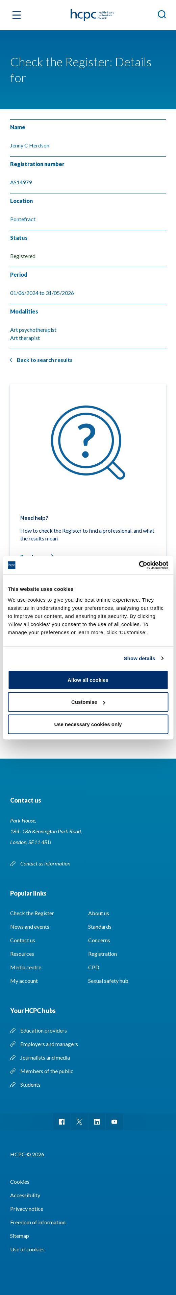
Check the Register (32, 913)
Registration (102, 953)
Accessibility (25, 1195)
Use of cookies (27, 1249)
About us (98, 913)
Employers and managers (49, 1044)
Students (30, 1084)
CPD (93, 967)
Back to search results (45, 359)
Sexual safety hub (108, 980)
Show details (139, 658)
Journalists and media (45, 1057)
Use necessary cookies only (88, 724)
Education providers (43, 1030)
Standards (99, 926)
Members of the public (46, 1071)
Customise (88, 702)
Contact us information (45, 863)
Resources (22, 953)
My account (24, 980)
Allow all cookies (88, 680)
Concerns (99, 940)
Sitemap (19, 1235)
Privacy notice (26, 1208)
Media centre (25, 967)
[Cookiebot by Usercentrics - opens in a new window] (138, 565)
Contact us (22, 940)
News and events (29, 926)
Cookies (19, 1181)
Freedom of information (38, 1222)
